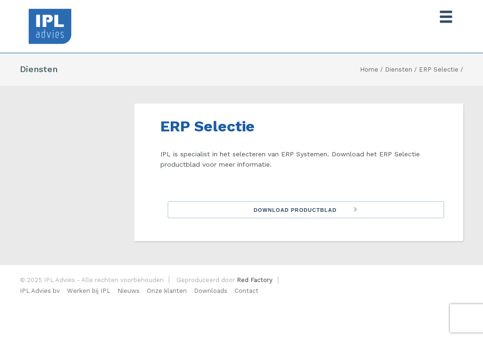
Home (369, 69)
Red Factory (255, 279)
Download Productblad (295, 210)
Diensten (398, 69)
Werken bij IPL (88, 291)
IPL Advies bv (40, 291)
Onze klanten (167, 291)
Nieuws (128, 291)
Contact (246, 291)
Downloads (210, 291)
